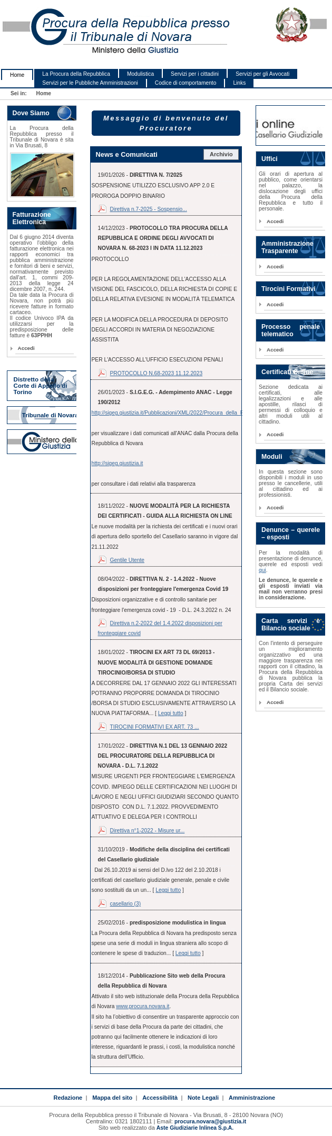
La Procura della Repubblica (76, 74)
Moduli (271, 456)
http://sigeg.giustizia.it (117, 463)
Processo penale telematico (290, 330)
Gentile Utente (127, 560)
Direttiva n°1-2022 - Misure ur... (147, 830)
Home (17, 75)
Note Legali (203, 1097)
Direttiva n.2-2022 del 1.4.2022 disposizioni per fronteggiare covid (160, 628)
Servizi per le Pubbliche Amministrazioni (90, 83)
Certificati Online (287, 372)
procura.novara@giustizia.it (210, 1121)
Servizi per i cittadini (195, 74)
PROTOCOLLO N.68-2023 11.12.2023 (156, 373)
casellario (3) (125, 904)
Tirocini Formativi (288, 289)
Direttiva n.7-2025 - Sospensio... (148, 209)
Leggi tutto (170, 713)
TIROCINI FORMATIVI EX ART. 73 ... (154, 727)
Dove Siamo (31, 113)
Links (239, 83)
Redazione (67, 1097)
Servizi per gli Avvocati (262, 74)
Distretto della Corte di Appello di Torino (40, 385)
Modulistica (140, 74)
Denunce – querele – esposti (290, 533)
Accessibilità (160, 1097)
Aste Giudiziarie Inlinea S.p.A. (195, 1128)
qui (262, 570)
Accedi (26, 348)
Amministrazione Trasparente (287, 247)
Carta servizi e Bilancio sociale (290, 624)
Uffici (269, 159)
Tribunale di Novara (50, 415)
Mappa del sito (112, 1097)
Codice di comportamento (186, 83)
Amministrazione (252, 1097)
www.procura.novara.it (142, 1006)
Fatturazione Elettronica (32, 218)
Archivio (221, 154)
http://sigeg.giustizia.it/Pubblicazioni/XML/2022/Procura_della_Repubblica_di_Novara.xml (198, 413)
